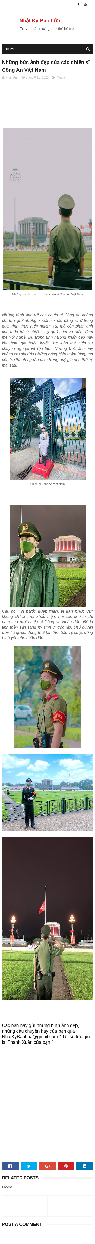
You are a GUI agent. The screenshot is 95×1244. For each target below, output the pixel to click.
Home (11, 49)
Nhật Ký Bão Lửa (40, 20)
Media (61, 77)
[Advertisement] (47, 1109)
